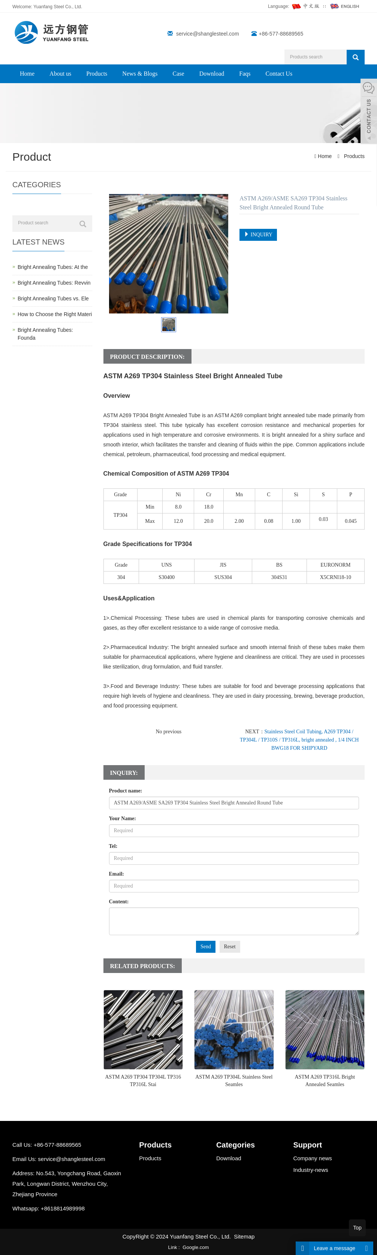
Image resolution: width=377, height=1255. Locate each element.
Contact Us (279, 73)
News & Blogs (139, 73)
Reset (230, 946)
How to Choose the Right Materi (55, 314)
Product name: (125, 791)
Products (96, 73)
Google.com (196, 1247)
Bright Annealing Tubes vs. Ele (53, 298)
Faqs (244, 73)
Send (205, 946)
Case (178, 73)
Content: (119, 901)
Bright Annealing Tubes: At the (53, 267)
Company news (312, 1158)
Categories (235, 1145)
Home (27, 73)
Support (307, 1145)
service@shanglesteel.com (207, 34)
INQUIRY (258, 234)
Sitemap (244, 1236)
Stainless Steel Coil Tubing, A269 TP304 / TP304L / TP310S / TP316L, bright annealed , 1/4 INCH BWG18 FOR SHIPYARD (299, 740)
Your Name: (122, 818)
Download (211, 73)
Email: (116, 874)
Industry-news (310, 1170)
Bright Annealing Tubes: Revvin (54, 283)
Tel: (113, 846)
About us (60, 73)
